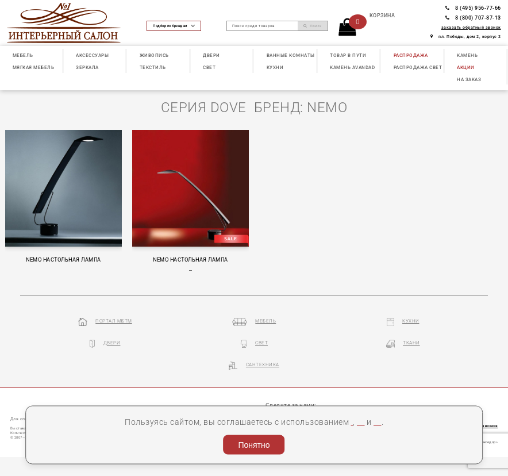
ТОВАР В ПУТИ (348, 55)
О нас (18, 401)
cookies (299, 405)
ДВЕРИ (211, 55)
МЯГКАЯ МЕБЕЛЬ (34, 67)
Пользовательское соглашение (380, 405)
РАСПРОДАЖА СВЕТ (418, 67)
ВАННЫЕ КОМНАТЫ (291, 55)
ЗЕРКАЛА (87, 67)
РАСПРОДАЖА (411, 55)
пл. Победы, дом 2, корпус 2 (465, 36)
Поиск (312, 26)
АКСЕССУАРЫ (92, 55)
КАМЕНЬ (467, 55)
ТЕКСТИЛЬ (153, 67)
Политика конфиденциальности (253, 419)
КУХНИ (275, 67)
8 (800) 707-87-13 (473, 18)
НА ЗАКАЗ (469, 79)
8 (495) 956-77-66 (473, 8)
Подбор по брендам (173, 26)
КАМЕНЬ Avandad (352, 67)
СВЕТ (209, 67)
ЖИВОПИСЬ (154, 55)
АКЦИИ (466, 67)
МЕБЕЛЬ (23, 55)
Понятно (254, 442)
